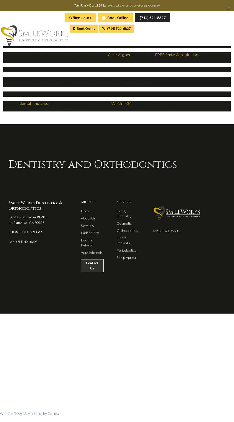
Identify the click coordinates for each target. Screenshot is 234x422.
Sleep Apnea (126, 257)
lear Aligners (121, 56)
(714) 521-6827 (152, 18)
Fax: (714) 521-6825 (20, 243)
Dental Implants (128, 241)
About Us (87, 220)
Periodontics (126, 249)
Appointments (90, 257)
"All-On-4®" (121, 105)
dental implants (34, 105)
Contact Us (91, 271)
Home (85, 212)
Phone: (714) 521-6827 (23, 233)
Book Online (115, 19)
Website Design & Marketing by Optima (29, 420)
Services (86, 228)
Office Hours (80, 19)
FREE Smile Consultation (176, 56)
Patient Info (88, 236)
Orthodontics (127, 234)
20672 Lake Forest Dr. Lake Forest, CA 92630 (134, 6)
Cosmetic (124, 226)
